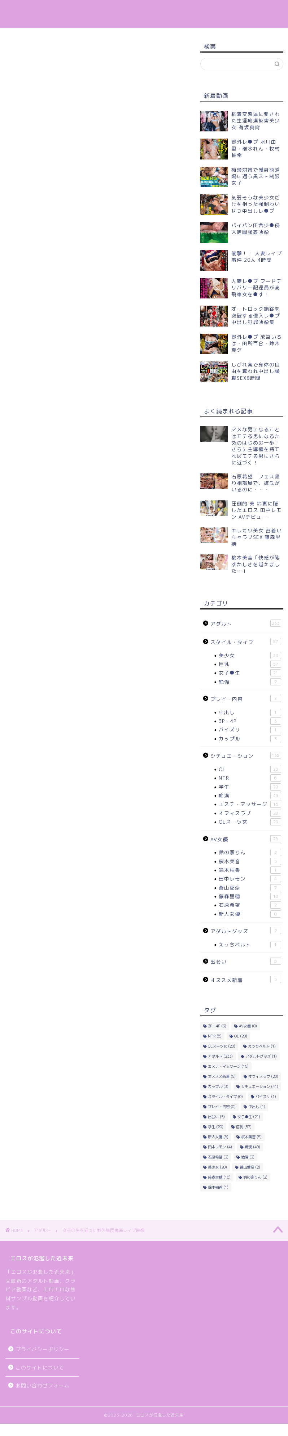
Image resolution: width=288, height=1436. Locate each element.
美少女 (250, 655)
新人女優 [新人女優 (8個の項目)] (218, 1136)
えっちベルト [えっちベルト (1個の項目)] (262, 1046)
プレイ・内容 (245, 698)
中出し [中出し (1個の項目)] (256, 1106)
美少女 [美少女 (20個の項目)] (217, 1167)
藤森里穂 (250, 896)
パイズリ (250, 729)
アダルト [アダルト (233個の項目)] (220, 1056)
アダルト (22, 50)
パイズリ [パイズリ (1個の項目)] (266, 1096)
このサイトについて (40, 1367)
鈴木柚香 (250, 870)
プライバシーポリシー (43, 1349)
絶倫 (250, 681)
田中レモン (250, 878)
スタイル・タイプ (245, 641)
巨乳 (250, 664)
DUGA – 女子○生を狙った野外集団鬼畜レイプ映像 (80, 292)
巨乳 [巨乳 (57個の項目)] (244, 1126)
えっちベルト (250, 944)
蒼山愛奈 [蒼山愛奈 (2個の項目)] (250, 1167)
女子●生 (250, 672)
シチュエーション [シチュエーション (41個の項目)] (259, 1086)
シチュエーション (245, 755)
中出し (250, 712)
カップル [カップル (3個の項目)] (218, 1086)
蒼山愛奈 (250, 887)
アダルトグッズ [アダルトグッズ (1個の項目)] (261, 1056)
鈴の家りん (250, 852)
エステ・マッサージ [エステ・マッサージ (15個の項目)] (228, 1066)
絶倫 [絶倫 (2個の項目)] (247, 1157)
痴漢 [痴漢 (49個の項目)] (252, 1146)
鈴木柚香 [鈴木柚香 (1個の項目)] (218, 1187)
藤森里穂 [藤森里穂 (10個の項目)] (219, 1177)
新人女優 (250, 914)
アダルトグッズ (245, 931)
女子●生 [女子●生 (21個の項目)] (248, 1116)
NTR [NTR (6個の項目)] (215, 1036)
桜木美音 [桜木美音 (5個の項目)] (251, 1136)
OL (250, 769)
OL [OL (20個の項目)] (240, 1036)
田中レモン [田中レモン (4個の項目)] (220, 1146)
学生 (250, 787)
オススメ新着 (245, 979)
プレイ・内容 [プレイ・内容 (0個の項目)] (222, 1106)
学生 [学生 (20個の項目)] (215, 1126)
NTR (250, 778)
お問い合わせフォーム (43, 1385)
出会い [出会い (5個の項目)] (216, 1116)
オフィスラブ (250, 813)
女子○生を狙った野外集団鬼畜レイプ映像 (69, 220)
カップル (250, 738)
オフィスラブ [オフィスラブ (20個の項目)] (263, 1076)
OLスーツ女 (250, 821)
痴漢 (250, 795)
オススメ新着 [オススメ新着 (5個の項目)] (222, 1076)
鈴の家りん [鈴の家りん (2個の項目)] (255, 1177)
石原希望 (250, 905)
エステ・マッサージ (250, 804)
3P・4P (250, 721)
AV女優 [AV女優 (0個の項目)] (248, 1025)
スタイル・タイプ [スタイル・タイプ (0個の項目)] (225, 1096)
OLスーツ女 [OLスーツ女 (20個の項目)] (221, 1046)
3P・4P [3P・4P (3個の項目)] (217, 1025)
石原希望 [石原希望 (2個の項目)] (218, 1157)
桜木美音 (250, 861)
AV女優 (245, 839)
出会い (245, 961)
